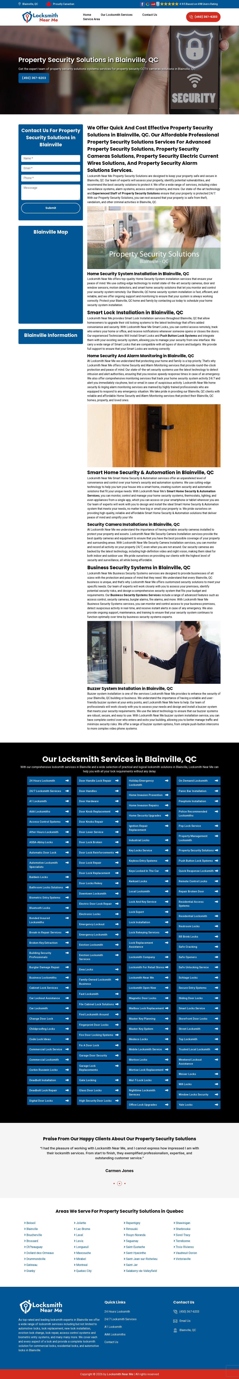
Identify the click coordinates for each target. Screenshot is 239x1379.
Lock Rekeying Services (144, 932)
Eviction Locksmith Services (91, 957)
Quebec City (84, 1271)
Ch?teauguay (34, 1247)
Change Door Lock (41, 1018)
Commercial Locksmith (44, 1059)
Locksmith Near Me (141, 977)
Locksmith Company (142, 957)
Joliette (81, 1223)
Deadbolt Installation (42, 1080)
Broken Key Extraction (43, 942)
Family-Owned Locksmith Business (95, 981)
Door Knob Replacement (94, 811)
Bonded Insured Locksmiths (39, 920)
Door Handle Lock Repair (95, 780)
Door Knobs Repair (91, 821)
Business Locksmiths (42, 977)
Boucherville (34, 1235)
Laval (79, 1235)
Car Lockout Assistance (44, 998)
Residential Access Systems (191, 904)
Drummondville (35, 1259)
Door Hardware (89, 801)
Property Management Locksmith (193, 838)
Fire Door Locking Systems (96, 1035)
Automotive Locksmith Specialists (43, 865)
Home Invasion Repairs (144, 805)
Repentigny (133, 1223)
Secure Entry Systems (192, 987)
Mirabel (81, 1259)
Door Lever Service (91, 832)
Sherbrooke (183, 1229)
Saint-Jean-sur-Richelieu (141, 1259)
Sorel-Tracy (183, 1235)
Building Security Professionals (40, 955)
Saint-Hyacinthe (136, 1253)
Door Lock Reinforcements (96, 852)
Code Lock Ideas (40, 1039)
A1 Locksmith (38, 801)
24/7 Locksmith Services (45, 791)
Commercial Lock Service (45, 1049)
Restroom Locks (189, 926)
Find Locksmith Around (94, 1014)
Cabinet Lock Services (43, 987)
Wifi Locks (185, 1084)
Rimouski (132, 1229)
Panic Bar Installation (192, 791)
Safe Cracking (188, 946)
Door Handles (88, 791)
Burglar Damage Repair (44, 967)
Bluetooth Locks (39, 908)
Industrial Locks (139, 840)
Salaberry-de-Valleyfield (141, 1271)
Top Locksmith (188, 1039)
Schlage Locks (188, 977)
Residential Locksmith (193, 916)
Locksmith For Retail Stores (146, 967)
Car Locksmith (38, 1008)
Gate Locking (87, 1080)
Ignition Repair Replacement (138, 828)
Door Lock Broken (90, 842)
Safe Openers (188, 957)
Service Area (91, 19)
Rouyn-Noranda (135, 1235)
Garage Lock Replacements (88, 1068)
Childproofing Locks (42, 1028)
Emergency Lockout (91, 924)
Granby (30, 1271)
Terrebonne (183, 1241)
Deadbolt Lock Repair (43, 1090)
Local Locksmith (139, 891)
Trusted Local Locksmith (194, 1049)
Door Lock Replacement (94, 873)
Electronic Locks (89, 914)
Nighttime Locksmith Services (142, 1092)
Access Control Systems (44, 821)
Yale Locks (185, 1104)
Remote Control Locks (193, 881)
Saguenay (132, 1241)
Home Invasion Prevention (146, 795)
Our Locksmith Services (117, 15)
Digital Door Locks (41, 1100)
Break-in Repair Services (45, 932)
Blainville (32, 1229)
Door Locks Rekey (90, 883)
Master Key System (141, 1028)
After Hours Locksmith (43, 832)
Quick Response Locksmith (196, 871)
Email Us (184, 1321)
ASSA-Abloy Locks (41, 842)
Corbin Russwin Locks (43, 1070)
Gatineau (31, 1265)
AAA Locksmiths (39, 811)
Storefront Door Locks (193, 1018)
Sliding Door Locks (191, 998)
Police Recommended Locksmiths (193, 813)
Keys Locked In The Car (144, 871)
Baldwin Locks (38, 877)
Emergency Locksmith (93, 934)
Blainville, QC (30, 4)
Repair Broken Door (191, 891)
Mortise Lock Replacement (146, 1070)
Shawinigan (183, 1223)
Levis (79, 1241)
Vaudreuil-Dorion (186, 1253)
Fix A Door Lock (89, 1045)
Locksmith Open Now (142, 987)
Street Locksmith (189, 1028)
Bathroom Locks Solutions (46, 887)
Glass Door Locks (90, 1090)
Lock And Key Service (142, 901)
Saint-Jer (132, 1265)
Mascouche (83, 1253)
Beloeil (30, 1223)
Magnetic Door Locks (142, 998)
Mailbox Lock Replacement (146, 1008)
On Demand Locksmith (193, 780)
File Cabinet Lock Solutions (96, 1004)
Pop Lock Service (190, 826)
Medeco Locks (138, 1039)
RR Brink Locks (188, 936)
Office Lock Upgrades (143, 1104)
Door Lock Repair (90, 862)
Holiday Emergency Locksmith (141, 783)
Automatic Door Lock (42, 852)
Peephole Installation (192, 801)
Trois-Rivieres (185, 1247)
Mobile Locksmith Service (145, 1049)
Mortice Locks (138, 1059)
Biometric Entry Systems (44, 897)
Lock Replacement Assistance (141, 945)
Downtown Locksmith (92, 893)
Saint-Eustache (135, 1247)
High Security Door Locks (95, 1100)
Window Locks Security (193, 1094)
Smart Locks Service (192, 1008)
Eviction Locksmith (91, 944)
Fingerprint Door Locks (93, 1024)
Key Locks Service (140, 850)
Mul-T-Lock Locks (140, 1080)
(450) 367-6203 (203, 17)
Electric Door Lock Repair (95, 903)
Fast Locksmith (88, 994)
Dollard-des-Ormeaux (40, 1253)
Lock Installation (139, 922)
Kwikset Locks (138, 881)
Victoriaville (183, 1259)
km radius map (50, 279)
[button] (114, 1183)
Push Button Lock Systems (178, 335)
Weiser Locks (187, 1074)
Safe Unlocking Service (194, 967)
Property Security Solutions (196, 850)
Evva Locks (86, 969)
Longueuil (82, 1247)
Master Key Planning (142, 1018)
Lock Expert (136, 912)
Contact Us (149, 15)
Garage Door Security (93, 1055)
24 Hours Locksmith (42, 780)
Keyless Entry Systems (143, 860)
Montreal (81, 1265)
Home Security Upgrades (145, 815)
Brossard (32, 1241)
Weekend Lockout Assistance (190, 1062)
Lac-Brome (83, 1229)
